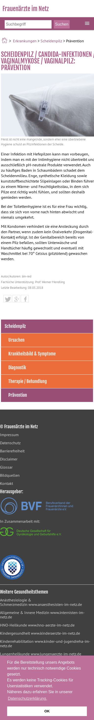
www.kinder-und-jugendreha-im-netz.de (45, 643)
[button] (7, 299)
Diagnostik (17, 367)
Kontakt (6, 483)
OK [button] (47, 711)
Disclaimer (8, 459)
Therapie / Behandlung (27, 381)
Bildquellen (10, 475)
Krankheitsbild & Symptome (32, 353)
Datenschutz (10, 442)
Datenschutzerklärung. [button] (27, 698)
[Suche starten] (61, 24)
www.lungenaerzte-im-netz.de (56, 653)
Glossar (6, 467)
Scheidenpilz (51, 40)
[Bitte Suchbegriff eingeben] (28, 24)
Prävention (17, 395)
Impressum (9, 434)
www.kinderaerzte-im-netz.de (55, 633)
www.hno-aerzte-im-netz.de (51, 625)
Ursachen (16, 340)
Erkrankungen (25, 40)
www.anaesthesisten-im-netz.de (55, 604)
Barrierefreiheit (12, 450)
